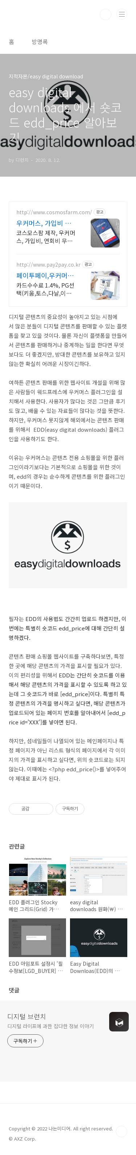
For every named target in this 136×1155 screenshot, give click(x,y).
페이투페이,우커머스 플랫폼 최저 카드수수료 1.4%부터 (45, 275)
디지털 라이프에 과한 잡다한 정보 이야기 (50, 1026)
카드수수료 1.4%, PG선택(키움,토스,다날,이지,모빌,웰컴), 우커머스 (45, 289)
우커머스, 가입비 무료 (43, 223)
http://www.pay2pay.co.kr (48, 265)
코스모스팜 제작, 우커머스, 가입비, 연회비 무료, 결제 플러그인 (45, 236)
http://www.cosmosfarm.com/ (54, 212)
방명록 (40, 41)
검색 (105, 14)
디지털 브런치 (26, 1016)
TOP (121, 1131)
